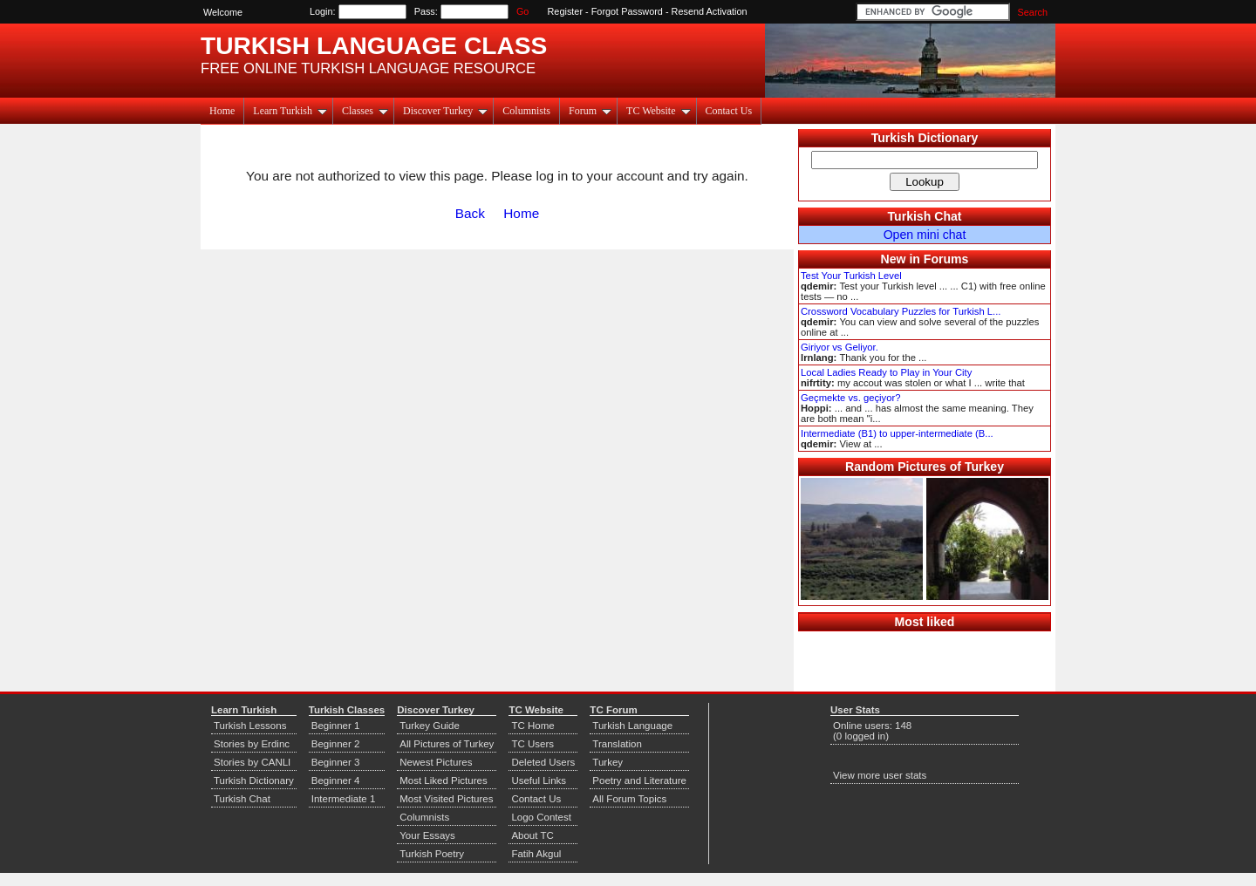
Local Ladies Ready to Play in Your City (886, 372)
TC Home (532, 725)
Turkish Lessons (250, 725)
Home (222, 111)
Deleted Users (543, 762)
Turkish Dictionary (925, 138)
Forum (590, 111)
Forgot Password (627, 11)
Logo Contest (541, 817)
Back (470, 213)
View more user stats (879, 775)
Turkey (607, 762)
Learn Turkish (290, 111)
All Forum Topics (629, 799)
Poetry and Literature (639, 780)
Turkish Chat (925, 216)
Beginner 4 (335, 780)
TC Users (532, 744)
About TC (532, 835)
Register (566, 11)
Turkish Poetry (431, 854)
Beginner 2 (335, 744)
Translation (617, 744)
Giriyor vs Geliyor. (839, 347)
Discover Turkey (445, 111)
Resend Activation (709, 11)
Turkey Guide (429, 725)
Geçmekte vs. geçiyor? (850, 397)
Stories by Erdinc (252, 744)
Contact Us (729, 111)
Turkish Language (632, 725)
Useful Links (538, 780)
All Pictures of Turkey (446, 744)
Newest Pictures (435, 762)
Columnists (526, 111)
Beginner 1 (335, 725)
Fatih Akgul (536, 854)
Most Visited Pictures (446, 799)
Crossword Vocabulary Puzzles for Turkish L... (900, 311)
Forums (946, 259)
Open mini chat (925, 235)
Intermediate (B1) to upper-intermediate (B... (897, 433)
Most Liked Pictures (443, 780)
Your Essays (427, 835)
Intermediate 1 (343, 799)
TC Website (658, 111)
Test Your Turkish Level (851, 275)
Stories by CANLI (252, 762)
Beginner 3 (335, 762)
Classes (365, 111)
